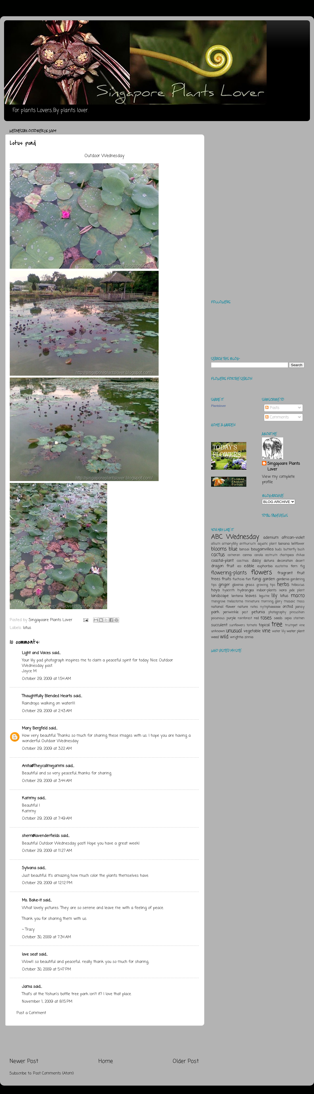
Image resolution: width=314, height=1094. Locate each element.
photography (277, 612)
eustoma (281, 566)
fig (302, 566)
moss (301, 601)
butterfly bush (294, 549)
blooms (219, 549)
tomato (252, 625)
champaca (287, 555)
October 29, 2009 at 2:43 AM (47, 711)
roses (266, 617)
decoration (285, 560)
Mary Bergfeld (34, 728)
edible (249, 566)
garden (269, 579)
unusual (234, 630)
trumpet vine (295, 625)
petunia (258, 612)
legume (264, 596)
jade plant (297, 590)
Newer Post (23, 1061)
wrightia (236, 637)
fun (248, 579)
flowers (261, 572)
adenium (271, 538)
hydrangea (245, 590)
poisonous (218, 618)
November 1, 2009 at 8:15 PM (47, 1002)
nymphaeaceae (270, 607)
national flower (223, 606)
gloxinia (237, 584)
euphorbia (265, 566)
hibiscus (298, 584)
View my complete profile (278, 479)
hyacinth (229, 590)
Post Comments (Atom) (53, 1073)
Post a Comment (31, 1013)
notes (254, 607)
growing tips (266, 585)
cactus (218, 554)
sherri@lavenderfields (41, 836)
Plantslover (218, 405)
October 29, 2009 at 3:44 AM (47, 781)
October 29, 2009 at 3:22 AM (47, 749)
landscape (220, 596)
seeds (278, 618)
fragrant (285, 573)
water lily (279, 631)
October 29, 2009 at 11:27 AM (47, 851)
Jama (27, 987)
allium (215, 543)
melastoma (235, 601)
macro (298, 595)
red (256, 618)
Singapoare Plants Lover (283, 466)
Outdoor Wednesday (104, 156)
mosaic (289, 601)
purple (231, 618)
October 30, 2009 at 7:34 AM (46, 937)
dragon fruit (222, 566)
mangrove (218, 601)
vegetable (252, 631)
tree (277, 624)
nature (243, 606)
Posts (272, 408)
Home (106, 1061)
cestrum (271, 555)
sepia (288, 618)
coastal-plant (222, 561)
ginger (224, 585)
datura (269, 560)
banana (284, 543)
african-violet (293, 538)
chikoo (300, 555)
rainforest (245, 618)
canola (258, 555)
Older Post (186, 1061)
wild (224, 636)
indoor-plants (267, 590)
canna (247, 555)
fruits (226, 579)
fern (294, 566)
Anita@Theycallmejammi (43, 766)
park (215, 612)
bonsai (244, 549)
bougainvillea (262, 549)
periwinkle (230, 612)
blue (233, 549)
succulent (219, 625)
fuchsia (238, 579)
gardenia (282, 579)
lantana (237, 596)
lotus (27, 628)
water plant (296, 631)
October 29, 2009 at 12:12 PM (47, 883)
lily (274, 595)
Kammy (29, 798)
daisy (256, 561)
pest (245, 612)
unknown (218, 631)
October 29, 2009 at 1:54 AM (46, 679)
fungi (256, 579)
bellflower (298, 543)
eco (239, 566)
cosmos (243, 560)
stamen (299, 618)
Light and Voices (36, 653)
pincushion (297, 612)
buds (278, 549)
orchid (288, 607)
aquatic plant (267, 543)
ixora (283, 590)
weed (215, 637)
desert (300, 561)
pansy (300, 606)
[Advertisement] (104, 1042)
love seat (30, 954)
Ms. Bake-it (32, 900)
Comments (277, 417)
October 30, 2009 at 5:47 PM (46, 969)
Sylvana (29, 868)
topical (264, 625)
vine (266, 630)
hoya (215, 590)
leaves (250, 596)
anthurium (248, 543)
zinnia (248, 637)
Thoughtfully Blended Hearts (47, 696)
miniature (252, 601)
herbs (283, 584)
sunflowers (237, 625)
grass (249, 584)
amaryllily (230, 543)
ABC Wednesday (235, 537)
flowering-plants (229, 572)
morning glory (271, 601)
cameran (234, 555)
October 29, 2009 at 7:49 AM (47, 819)
